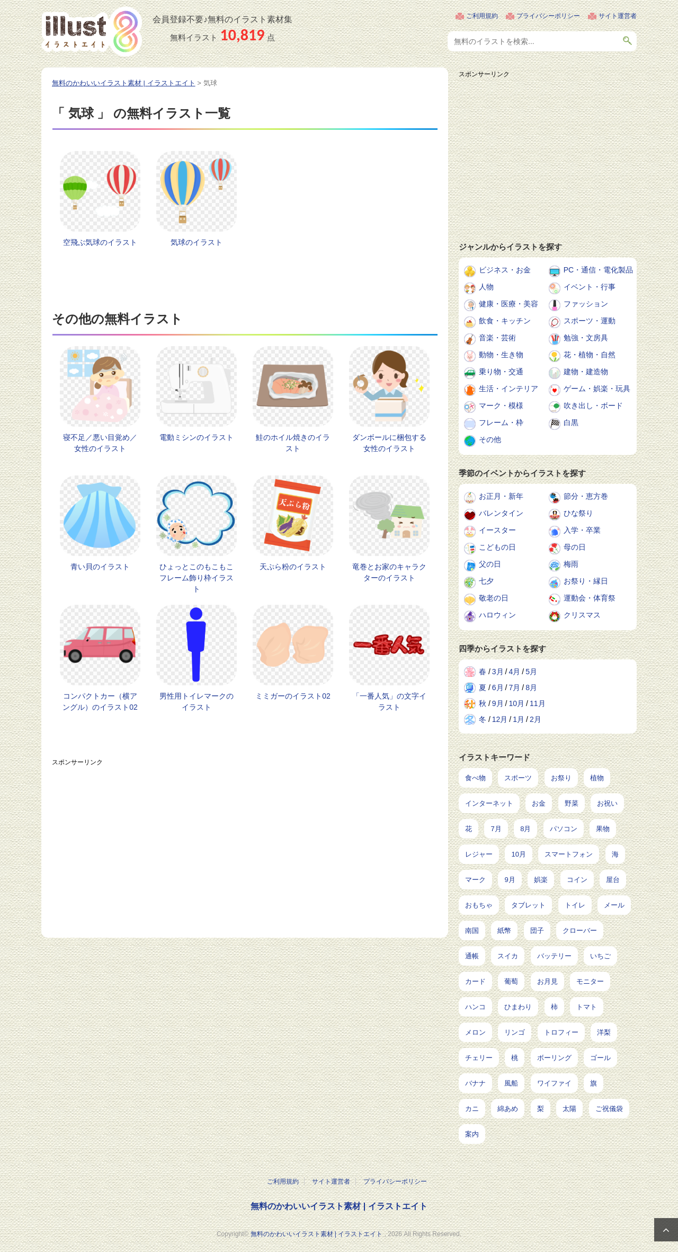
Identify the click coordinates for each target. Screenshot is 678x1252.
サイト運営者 (618, 16)
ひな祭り (578, 513)
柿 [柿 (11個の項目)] (554, 1007)
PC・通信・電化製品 (598, 270)
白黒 (571, 422)
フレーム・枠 (501, 422)
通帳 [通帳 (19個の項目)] (472, 956)
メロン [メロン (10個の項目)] (475, 1032)
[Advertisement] (245, 845)
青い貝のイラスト (100, 566)
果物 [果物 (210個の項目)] (603, 829)
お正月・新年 (501, 496)
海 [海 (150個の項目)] (615, 854)
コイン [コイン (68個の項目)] (577, 880)
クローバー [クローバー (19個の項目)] (580, 930)
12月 (500, 719)
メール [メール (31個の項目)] (614, 905)
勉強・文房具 (586, 337)
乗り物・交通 (501, 371)
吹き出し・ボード (593, 405)
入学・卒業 (582, 530)
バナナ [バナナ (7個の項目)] (475, 1083)
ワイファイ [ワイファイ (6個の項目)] (554, 1083)
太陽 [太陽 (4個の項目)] (569, 1109)
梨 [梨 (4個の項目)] (540, 1109)
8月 (531, 687)
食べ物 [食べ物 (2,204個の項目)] (475, 778)
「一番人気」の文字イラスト (389, 701)
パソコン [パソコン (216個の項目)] (563, 829)
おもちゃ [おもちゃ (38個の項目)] (479, 905)
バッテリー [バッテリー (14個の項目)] (554, 956)
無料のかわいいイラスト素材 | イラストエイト (339, 1206)
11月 (538, 703)
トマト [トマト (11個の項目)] (586, 1007)
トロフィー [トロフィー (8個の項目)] (561, 1032)
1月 (518, 719)
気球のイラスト (196, 242)
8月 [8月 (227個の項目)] (525, 829)
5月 (531, 671)
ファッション (586, 303)
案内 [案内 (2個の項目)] (472, 1134)
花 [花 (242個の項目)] (468, 829)
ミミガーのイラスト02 (293, 696)
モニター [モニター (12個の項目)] (590, 981)
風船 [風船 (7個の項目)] (511, 1083)
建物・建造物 (586, 371)
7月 (514, 687)
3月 (498, 671)
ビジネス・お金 (505, 270)
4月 (514, 671)
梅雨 (571, 564)
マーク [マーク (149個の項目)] (475, 880)
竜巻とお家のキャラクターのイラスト (389, 572)
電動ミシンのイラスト (196, 437)
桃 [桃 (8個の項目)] (514, 1058)
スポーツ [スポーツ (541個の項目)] (518, 778)
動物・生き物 (501, 354)
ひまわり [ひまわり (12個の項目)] (518, 1007)
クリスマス (582, 615)
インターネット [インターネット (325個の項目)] (489, 803)
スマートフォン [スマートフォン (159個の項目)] (569, 854)
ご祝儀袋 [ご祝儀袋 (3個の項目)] (609, 1109)
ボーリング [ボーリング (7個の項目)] (554, 1058)
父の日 (490, 564)
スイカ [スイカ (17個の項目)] (507, 956)
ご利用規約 (482, 16)
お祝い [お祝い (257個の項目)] (607, 803)
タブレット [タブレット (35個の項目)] (528, 905)
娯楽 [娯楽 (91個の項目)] (541, 880)
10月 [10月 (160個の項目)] (518, 854)
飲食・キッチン (505, 320)
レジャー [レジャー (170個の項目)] (479, 854)
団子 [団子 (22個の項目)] (537, 930)
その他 (490, 439)
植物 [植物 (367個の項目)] (597, 778)
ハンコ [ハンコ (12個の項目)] (475, 1007)
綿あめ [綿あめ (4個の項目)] (507, 1109)
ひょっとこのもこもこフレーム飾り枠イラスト (196, 577)
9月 (498, 703)
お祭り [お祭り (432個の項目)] (561, 778)
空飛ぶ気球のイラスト (100, 242)
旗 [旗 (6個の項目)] (593, 1083)
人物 (486, 287)
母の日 (575, 547)
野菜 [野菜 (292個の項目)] (571, 803)
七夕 (486, 581)
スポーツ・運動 (589, 320)
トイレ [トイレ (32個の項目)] (575, 905)
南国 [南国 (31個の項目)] (472, 930)
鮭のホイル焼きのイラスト (293, 443)
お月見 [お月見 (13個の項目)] (547, 981)
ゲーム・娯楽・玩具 (597, 388)
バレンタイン (501, 513)
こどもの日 (497, 547)
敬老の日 (493, 598)
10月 (516, 703)
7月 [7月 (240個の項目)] (495, 829)
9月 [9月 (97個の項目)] (509, 880)
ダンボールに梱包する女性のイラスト (389, 443)
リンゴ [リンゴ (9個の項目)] (514, 1032)
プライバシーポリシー (548, 16)
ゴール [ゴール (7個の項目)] (600, 1058)
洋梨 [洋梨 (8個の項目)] (604, 1032)
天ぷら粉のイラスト (293, 566)
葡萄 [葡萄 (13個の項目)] (511, 981)
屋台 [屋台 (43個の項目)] (613, 880)
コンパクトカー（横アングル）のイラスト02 (100, 701)
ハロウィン (497, 615)
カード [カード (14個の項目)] (475, 981)
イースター (497, 530)
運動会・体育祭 (589, 598)
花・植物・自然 (589, 354)
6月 (498, 687)
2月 (535, 719)
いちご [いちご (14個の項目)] (600, 956)
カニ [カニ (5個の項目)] (472, 1109)
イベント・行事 (589, 287)
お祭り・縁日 (586, 581)
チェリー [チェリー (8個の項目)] (479, 1058)
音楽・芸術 (497, 337)
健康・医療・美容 (508, 303)
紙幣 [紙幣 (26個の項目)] (504, 930)
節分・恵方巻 (586, 496)
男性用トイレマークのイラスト (196, 701)
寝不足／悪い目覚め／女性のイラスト (100, 443)
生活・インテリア (508, 388)
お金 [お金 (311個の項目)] (539, 803)
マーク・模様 (501, 405)
